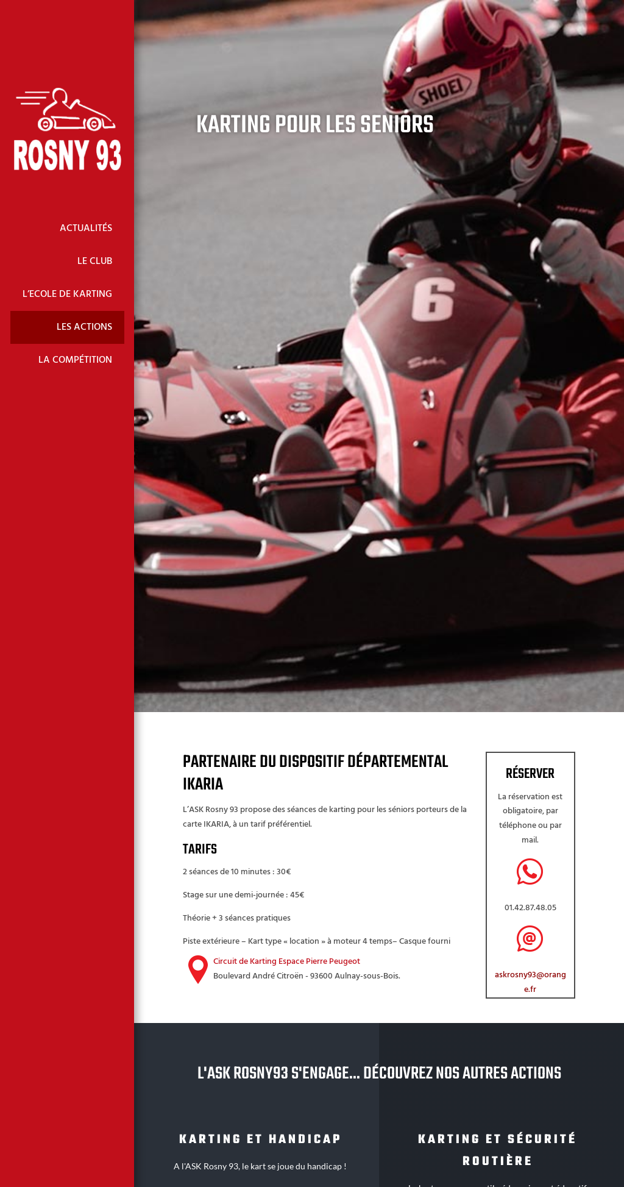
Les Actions (84, 327)
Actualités (86, 229)
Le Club (94, 261)
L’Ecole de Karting (67, 294)
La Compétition (75, 360)
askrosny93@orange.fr (530, 982)
